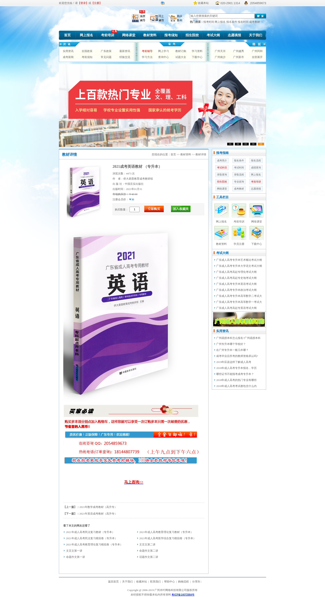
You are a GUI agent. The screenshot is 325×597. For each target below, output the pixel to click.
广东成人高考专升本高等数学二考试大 (239, 295)
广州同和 (257, 51)
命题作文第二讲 (148, 550)
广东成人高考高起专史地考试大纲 (236, 277)
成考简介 (222, 160)
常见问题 (106, 57)
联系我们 (155, 581)
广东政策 (106, 51)
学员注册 (239, 243)
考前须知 (87, 57)
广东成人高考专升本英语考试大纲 (236, 283)
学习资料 (197, 51)
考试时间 (239, 167)
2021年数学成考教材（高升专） (98, 507)
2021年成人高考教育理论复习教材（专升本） (166, 532)
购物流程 (183, 581)
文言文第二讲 (147, 544)
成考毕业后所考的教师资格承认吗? (237, 356)
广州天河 (220, 51)
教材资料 (149, 35)
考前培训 (107, 35)
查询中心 (163, 57)
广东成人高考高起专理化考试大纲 (236, 271)
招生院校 (192, 35)
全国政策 (87, 51)
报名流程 (256, 160)
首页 (67, 35)
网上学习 (163, 51)
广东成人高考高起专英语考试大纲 (236, 307)
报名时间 (243, 21)
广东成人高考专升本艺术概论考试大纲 (239, 259)
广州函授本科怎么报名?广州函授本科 (238, 338)
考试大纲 (213, 35)
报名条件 (232, 21)
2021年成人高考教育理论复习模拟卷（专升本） (94, 544)
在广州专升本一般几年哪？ (232, 350)
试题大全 (180, 57)
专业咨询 (239, 181)
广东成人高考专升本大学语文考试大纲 (239, 265)
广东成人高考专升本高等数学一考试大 (239, 301)
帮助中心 (169, 581)
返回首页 (113, 581)
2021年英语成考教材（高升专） (98, 513)
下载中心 (197, 57)
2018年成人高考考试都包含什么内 (236, 386)
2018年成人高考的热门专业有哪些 (236, 380)
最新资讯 (124, 51)
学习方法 (147, 57)
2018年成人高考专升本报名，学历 (236, 368)
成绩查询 (256, 167)
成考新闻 (68, 57)
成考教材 (254, 21)
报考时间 (209, 21)
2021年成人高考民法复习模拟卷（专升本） (91, 538)
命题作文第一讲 (75, 556)
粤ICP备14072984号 (183, 594)
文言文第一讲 (74, 550)
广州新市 (238, 57)
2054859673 (258, 3)
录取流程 (239, 174)
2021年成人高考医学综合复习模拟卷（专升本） (167, 538)
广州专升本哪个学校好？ (231, 344)
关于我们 (255, 35)
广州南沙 (220, 57)
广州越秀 (238, 51)
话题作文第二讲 (148, 556)
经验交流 (124, 57)
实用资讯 (68, 51)
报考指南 (222, 153)
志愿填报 (234, 35)
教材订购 (180, 51)
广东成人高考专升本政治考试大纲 (236, 289)
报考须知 (171, 35)
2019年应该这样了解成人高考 (233, 362)
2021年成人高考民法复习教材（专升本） (90, 532)
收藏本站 (203, 3)
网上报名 (220, 21)
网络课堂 (128, 35)
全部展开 (257, 57)
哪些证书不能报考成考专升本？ (235, 374)
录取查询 (222, 174)
